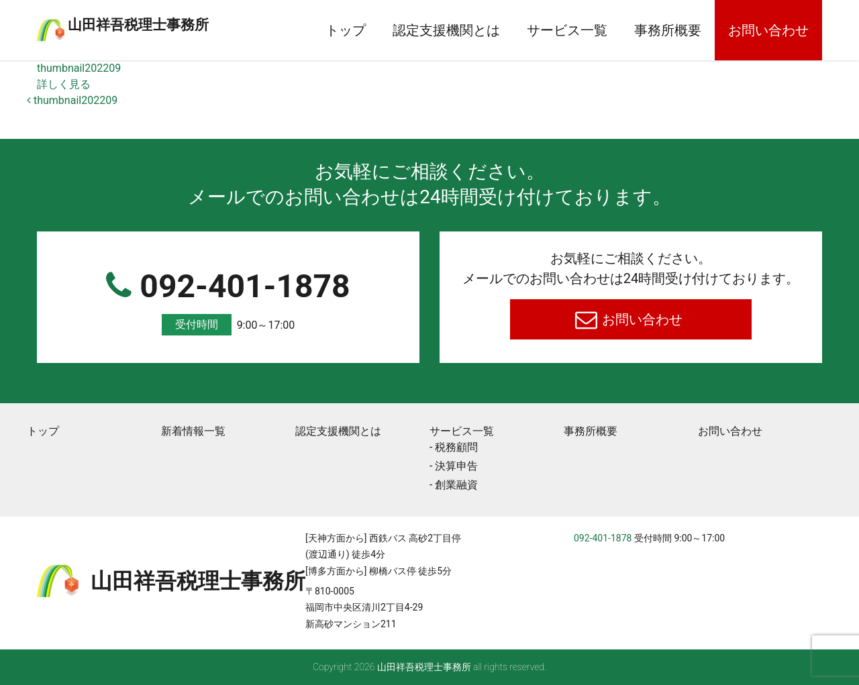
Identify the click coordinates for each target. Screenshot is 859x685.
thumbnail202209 (79, 68)
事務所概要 (667, 30)
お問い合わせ (768, 30)
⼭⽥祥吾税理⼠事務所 (191, 22)
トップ (345, 30)
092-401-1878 (228, 301)
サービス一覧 (567, 30)
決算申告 (456, 466)
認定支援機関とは (446, 30)
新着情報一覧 (193, 431)
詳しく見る (64, 84)
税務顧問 (456, 447)
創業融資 (456, 484)
